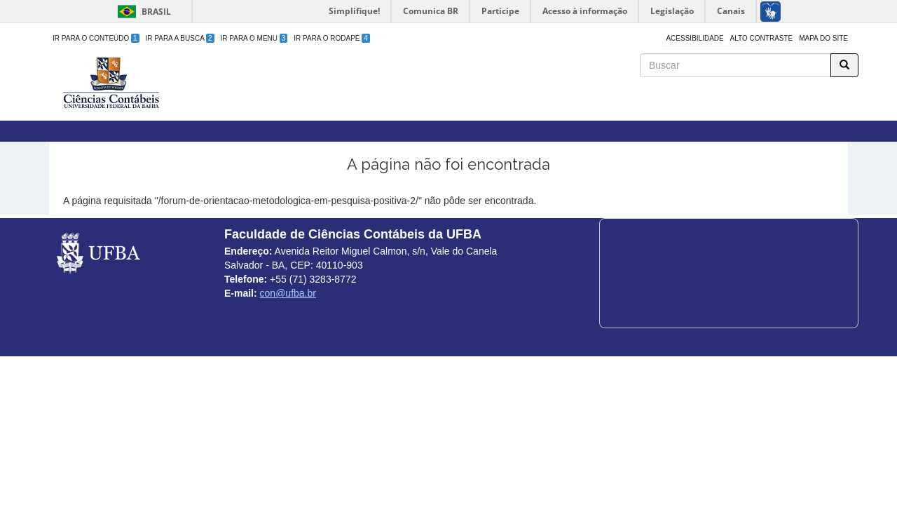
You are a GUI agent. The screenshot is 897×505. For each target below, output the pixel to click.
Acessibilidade (694, 38)
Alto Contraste (761, 38)
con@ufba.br (288, 293)
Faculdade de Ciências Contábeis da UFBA (350, 62)
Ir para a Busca (180, 38)
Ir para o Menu (254, 38)
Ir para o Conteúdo (96, 38)
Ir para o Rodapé (332, 38)
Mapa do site (823, 38)
